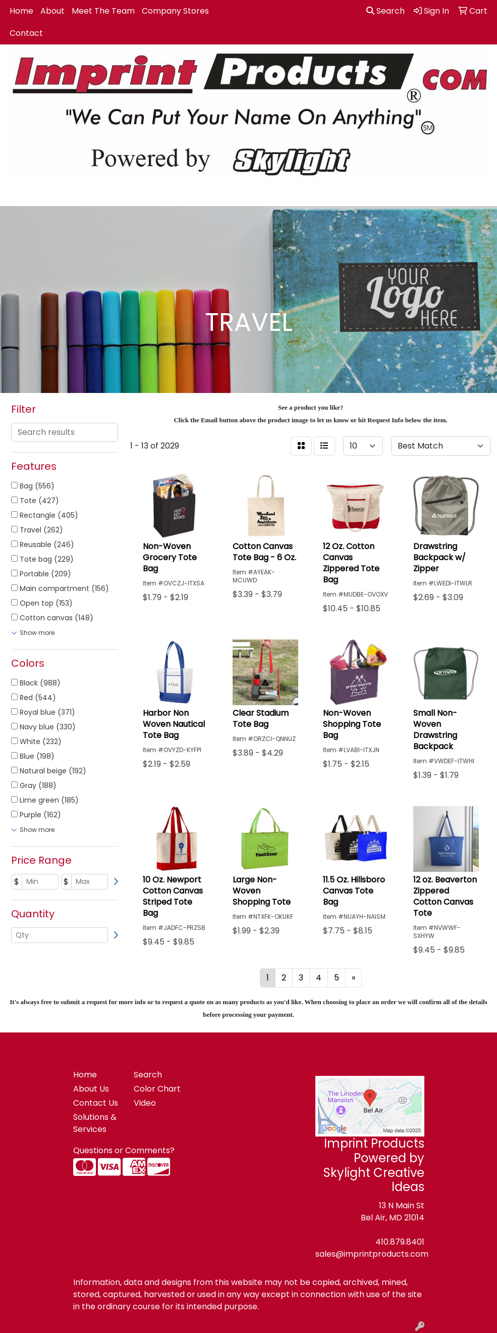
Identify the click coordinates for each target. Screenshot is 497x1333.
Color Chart (157, 1089)
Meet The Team (103, 11)
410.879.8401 (399, 1242)
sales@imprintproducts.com (371, 1254)
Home (21, 11)
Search (385, 11)
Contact (26, 33)
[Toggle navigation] (15, 195)
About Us (91, 1089)
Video (145, 1103)
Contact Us (95, 1103)
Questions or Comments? (124, 1150)
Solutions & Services (95, 1123)
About (52, 11)
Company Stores (175, 11)
